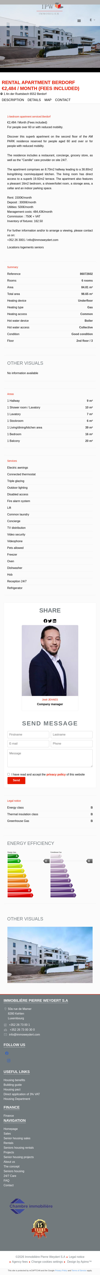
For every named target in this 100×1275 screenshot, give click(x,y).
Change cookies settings (47, 1261)
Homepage (50, 9)
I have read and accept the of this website (48, 774)
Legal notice (76, 1256)
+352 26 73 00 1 (19, 1024)
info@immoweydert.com (24, 1034)
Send (16, 780)
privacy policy (56, 774)
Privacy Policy (61, 1270)
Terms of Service (79, 1270)
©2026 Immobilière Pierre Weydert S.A (40, 1256)
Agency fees (20, 1261)
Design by (79, 1261)
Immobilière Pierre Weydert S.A (36, 1000)
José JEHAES (50, 699)
